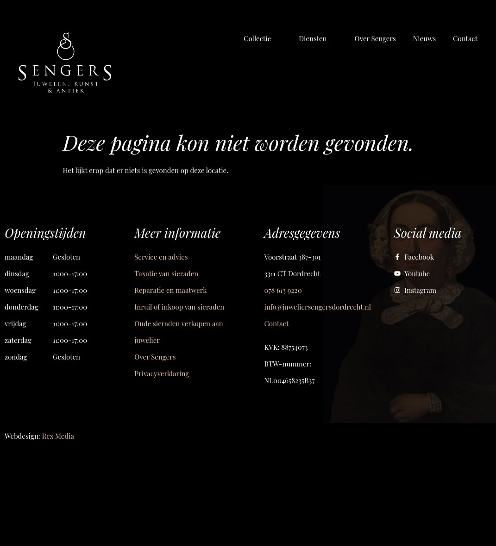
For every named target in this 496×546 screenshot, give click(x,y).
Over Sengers (155, 356)
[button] (262, 38)
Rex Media (58, 436)
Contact (276, 323)
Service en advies (161, 256)
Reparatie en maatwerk (170, 290)
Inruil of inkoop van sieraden (179, 306)
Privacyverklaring (161, 373)
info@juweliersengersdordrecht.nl (317, 306)
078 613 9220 (283, 290)
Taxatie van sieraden (166, 273)
